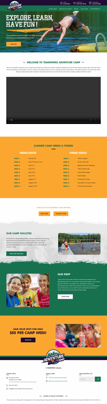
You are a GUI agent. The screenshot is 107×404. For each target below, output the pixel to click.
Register (14, 44)
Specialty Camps (64, 9)
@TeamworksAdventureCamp (58, 382)
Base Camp (43, 214)
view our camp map (16, 254)
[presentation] (53, 100)
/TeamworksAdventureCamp (58, 378)
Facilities (84, 9)
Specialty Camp (62, 214)
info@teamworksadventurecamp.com (21, 390)
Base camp (51, 9)
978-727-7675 (13, 386)
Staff (76, 9)
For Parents (96, 9)
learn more (66, 298)
